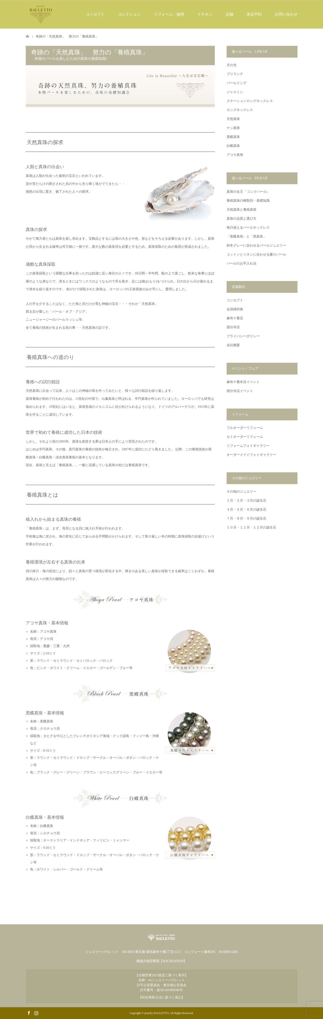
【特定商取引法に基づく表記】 (161, 997)
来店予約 (254, 14)
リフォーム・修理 (169, 14)
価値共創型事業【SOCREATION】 (161, 961)
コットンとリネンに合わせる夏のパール (256, 254)
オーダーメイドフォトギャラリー (251, 454)
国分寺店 (233, 327)
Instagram (36, 1012)
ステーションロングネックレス (250, 101)
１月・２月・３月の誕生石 (246, 500)
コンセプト (95, 14)
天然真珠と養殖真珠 (241, 209)
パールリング (236, 83)
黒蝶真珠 (233, 137)
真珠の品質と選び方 (241, 218)
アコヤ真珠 (235, 155)
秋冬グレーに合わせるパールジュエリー (256, 245)
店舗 (229, 14)
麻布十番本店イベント (243, 382)
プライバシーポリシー (243, 336)
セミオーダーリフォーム (245, 437)
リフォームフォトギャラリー (248, 446)
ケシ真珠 (233, 128)
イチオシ (204, 14)
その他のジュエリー (241, 491)
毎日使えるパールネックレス (248, 227)
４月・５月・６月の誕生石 (246, 509)
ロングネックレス (240, 110)
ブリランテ (235, 74)
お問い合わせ (286, 14)
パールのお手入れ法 (241, 263)
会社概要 (233, 345)
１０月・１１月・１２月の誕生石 (251, 527)
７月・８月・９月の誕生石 (246, 518)
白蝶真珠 (233, 146)
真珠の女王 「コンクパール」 (249, 191)
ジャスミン (235, 92)
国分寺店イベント (240, 391)
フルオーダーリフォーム (245, 428)
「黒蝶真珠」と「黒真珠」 (246, 236)
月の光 (232, 65)
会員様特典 (235, 309)
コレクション (129, 14)
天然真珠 (233, 119)
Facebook (29, 1012)
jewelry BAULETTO (157, 1013)
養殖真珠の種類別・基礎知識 (248, 200)
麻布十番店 (235, 318)
